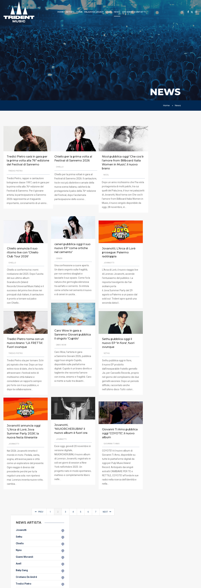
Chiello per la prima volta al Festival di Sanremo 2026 (70, 160)
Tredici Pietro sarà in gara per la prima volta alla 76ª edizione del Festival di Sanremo (24, 162)
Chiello (191, 155)
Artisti (67, 12)
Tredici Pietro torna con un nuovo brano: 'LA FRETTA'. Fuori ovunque (23, 346)
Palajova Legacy (91, 12)
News (114, 12)
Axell (190, 176)
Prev (37, 520)
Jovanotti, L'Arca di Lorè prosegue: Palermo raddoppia (116, 255)
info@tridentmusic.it (160, 563)
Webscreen (176, 584)
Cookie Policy (100, 568)
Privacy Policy (100, 564)
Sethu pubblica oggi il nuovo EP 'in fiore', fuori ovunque (116, 346)
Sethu (191, 149)
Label (106, 12)
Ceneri (191, 202)
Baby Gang (194, 182)
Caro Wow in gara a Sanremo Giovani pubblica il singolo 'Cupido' (66, 336)
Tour (77, 12)
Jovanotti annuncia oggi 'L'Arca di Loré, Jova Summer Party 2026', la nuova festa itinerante (23, 434)
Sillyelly (192, 223)
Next (105, 520)
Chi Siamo (125, 12)
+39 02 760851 (162, 567)
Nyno (190, 162)
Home (58, 12)
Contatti (137, 12)
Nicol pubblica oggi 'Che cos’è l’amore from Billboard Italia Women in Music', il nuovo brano (117, 162)
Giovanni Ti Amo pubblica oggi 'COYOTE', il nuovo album (118, 433)
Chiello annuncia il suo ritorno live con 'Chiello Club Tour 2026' (22, 255)
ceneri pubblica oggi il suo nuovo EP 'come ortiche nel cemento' (71, 247)
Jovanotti (193, 142)
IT (183, 11)
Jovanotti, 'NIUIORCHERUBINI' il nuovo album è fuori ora (69, 425)
